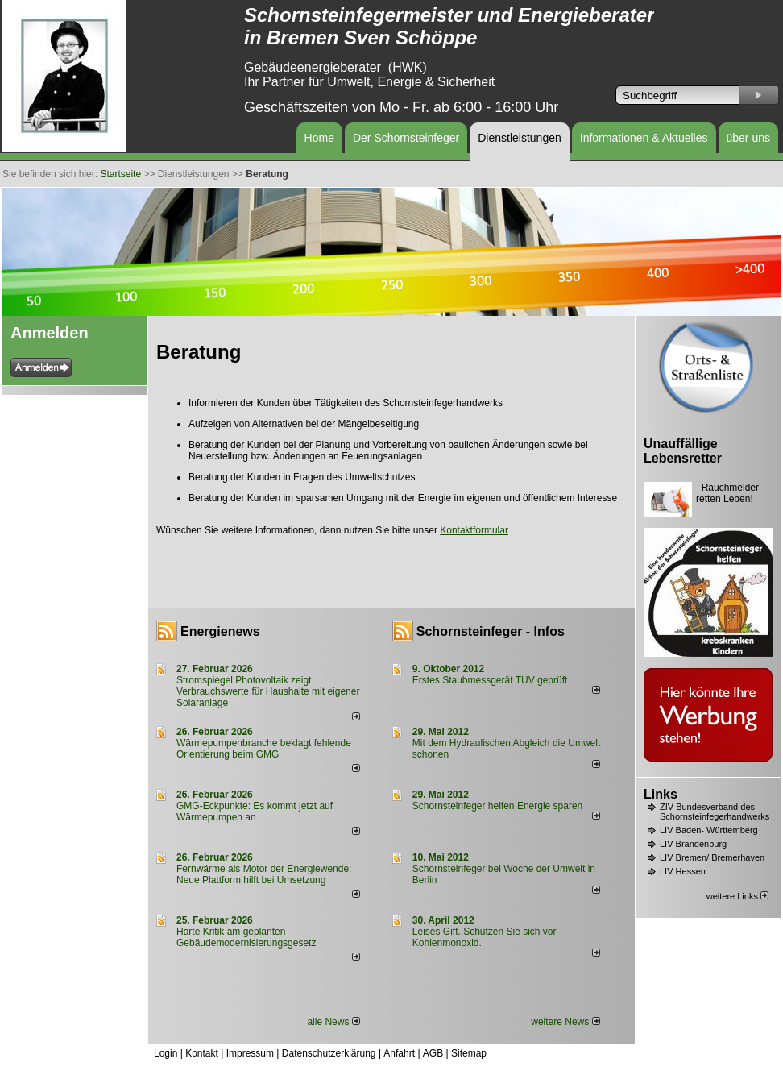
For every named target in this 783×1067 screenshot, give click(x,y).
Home (319, 137)
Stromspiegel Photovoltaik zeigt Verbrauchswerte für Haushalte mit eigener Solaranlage (267, 691)
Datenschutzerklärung (329, 1053)
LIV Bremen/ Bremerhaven (712, 857)
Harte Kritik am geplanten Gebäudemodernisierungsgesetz (246, 937)
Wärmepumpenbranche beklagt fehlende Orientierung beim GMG (263, 748)
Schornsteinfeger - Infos (490, 631)
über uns (748, 137)
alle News (333, 1022)
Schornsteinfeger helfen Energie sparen (497, 806)
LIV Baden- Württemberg (709, 830)
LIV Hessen (683, 871)
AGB (433, 1053)
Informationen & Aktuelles (644, 137)
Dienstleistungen (519, 137)
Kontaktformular (474, 530)
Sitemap (469, 1053)
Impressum (250, 1053)
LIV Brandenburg (693, 844)
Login (165, 1053)
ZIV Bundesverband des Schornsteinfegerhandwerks (714, 811)
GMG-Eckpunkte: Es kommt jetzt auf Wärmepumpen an (254, 811)
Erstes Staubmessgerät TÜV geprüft (490, 680)
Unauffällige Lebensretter (683, 451)
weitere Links (737, 896)
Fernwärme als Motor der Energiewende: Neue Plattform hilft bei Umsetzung (263, 874)
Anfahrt (399, 1053)
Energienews (220, 631)
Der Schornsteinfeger (406, 137)
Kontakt (201, 1053)
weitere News (565, 1022)
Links (660, 794)
